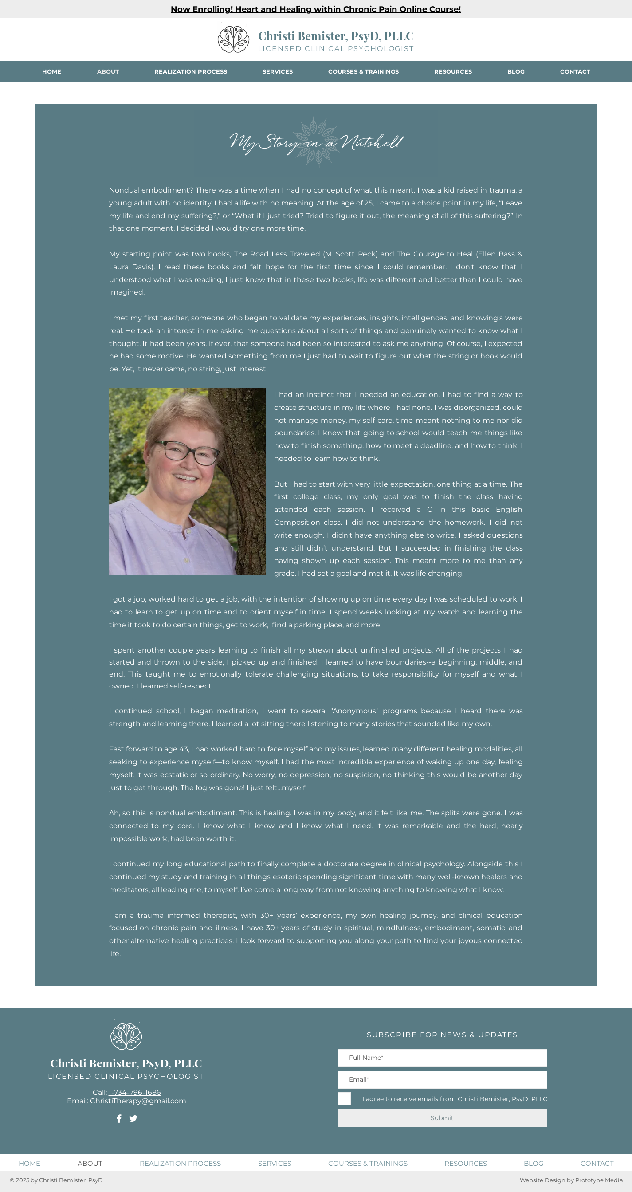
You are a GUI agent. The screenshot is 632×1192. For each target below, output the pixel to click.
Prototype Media (599, 1180)
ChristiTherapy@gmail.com (138, 1101)
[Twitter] (133, 1118)
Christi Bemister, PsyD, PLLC (336, 35)
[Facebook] (119, 1118)
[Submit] (442, 1118)
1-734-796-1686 (135, 1092)
